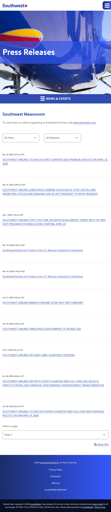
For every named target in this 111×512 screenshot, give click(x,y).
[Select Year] (21, 138)
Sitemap (56, 483)
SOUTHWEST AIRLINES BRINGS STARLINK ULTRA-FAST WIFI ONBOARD (43, 302)
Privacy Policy (55, 470)
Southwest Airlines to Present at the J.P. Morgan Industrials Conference (43, 250)
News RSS (101, 444)
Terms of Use (99, 507)
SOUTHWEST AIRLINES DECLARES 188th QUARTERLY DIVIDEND (39, 355)
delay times (98, 504)
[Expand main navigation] (107, 5)
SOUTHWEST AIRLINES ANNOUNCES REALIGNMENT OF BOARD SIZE (42, 328)
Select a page (10, 426)
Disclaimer (55, 476)
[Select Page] (55, 434)
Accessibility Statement (56, 490)
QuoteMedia (35, 504)
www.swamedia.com (84, 122)
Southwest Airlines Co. (49, 462)
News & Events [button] (55, 98)
